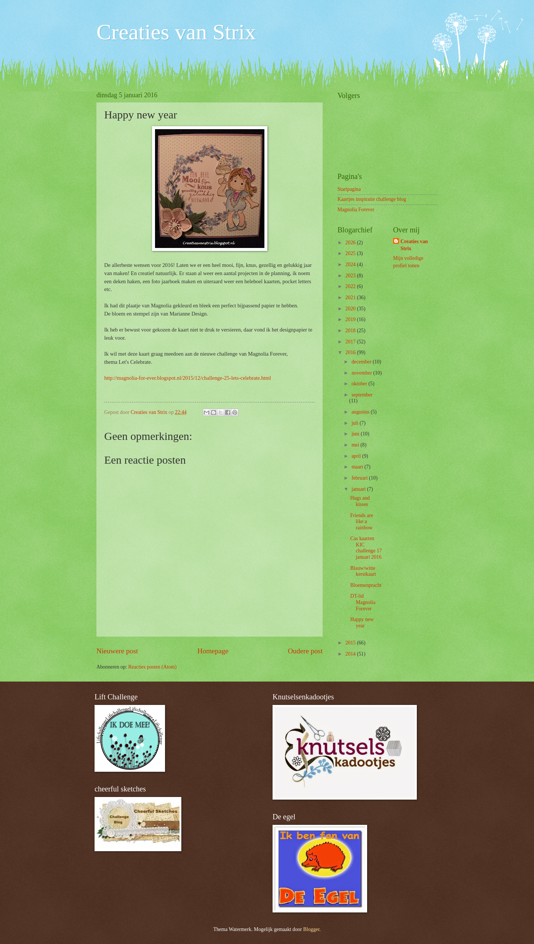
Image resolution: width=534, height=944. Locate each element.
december (362, 362)
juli (356, 423)
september (362, 395)
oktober (360, 383)
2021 (351, 297)
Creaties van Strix (176, 32)
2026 (351, 242)
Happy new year (361, 622)
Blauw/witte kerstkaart (363, 571)
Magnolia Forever (355, 209)
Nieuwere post (117, 651)
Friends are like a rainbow (361, 521)
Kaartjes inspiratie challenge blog (371, 199)
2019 (351, 319)
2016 (351, 352)
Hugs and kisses (360, 501)
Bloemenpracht (365, 585)
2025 (351, 253)
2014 (351, 654)
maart (358, 467)
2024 (351, 264)
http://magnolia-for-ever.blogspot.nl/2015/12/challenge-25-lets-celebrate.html (187, 378)
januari (359, 489)
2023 (351, 275)
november (362, 373)
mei (356, 445)
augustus (361, 412)
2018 (351, 330)
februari (360, 478)
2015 (351, 643)
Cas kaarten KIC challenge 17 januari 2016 (366, 548)
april (357, 456)
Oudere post (305, 651)
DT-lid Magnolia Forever (362, 602)
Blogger (311, 929)
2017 (351, 341)
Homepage (212, 651)
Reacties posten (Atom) (152, 667)
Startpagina (349, 189)
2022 (351, 286)
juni (356, 434)
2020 (351, 308)
